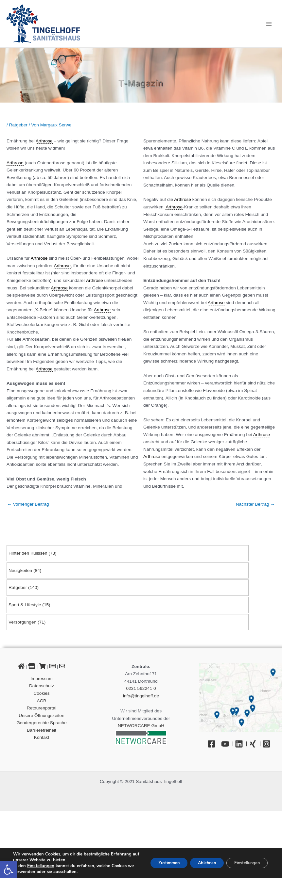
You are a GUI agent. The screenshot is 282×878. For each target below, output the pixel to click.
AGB (41, 700)
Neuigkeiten (20, 570)
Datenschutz (41, 685)
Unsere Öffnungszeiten (41, 715)
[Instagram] (268, 743)
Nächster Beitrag (255, 504)
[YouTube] (227, 743)
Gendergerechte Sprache (41, 722)
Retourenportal (41, 708)
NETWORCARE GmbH (141, 725)
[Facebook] (213, 743)
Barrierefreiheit (41, 730)
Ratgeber (18, 587)
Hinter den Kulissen (28, 553)
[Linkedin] (241, 743)
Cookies (41, 693)
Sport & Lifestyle (25, 604)
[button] (8, 869)
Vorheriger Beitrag (28, 504)
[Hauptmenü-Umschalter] (269, 23)
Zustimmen (154, 863)
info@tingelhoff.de (141, 695)
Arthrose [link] (44, 140)
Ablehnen (197, 863)
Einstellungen (40, 866)
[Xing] (254, 743)
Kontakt (41, 737)
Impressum (41, 678)
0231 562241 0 (141, 688)
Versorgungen (22, 622)
